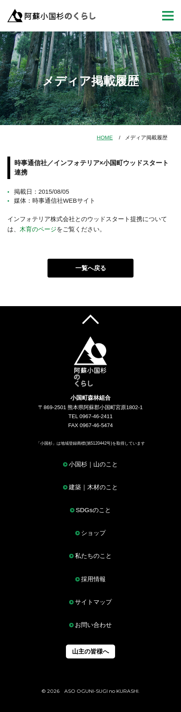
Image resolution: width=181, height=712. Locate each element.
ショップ (93, 532)
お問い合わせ (93, 624)
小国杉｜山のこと (93, 464)
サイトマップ (93, 601)
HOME (105, 137)
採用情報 (93, 578)
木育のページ (38, 229)
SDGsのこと (93, 509)
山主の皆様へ (90, 651)
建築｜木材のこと (93, 487)
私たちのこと (93, 555)
